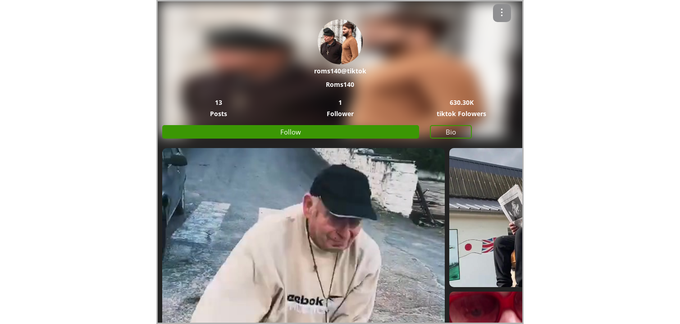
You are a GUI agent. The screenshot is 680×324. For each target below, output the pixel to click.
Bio (451, 131)
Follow (290, 131)
